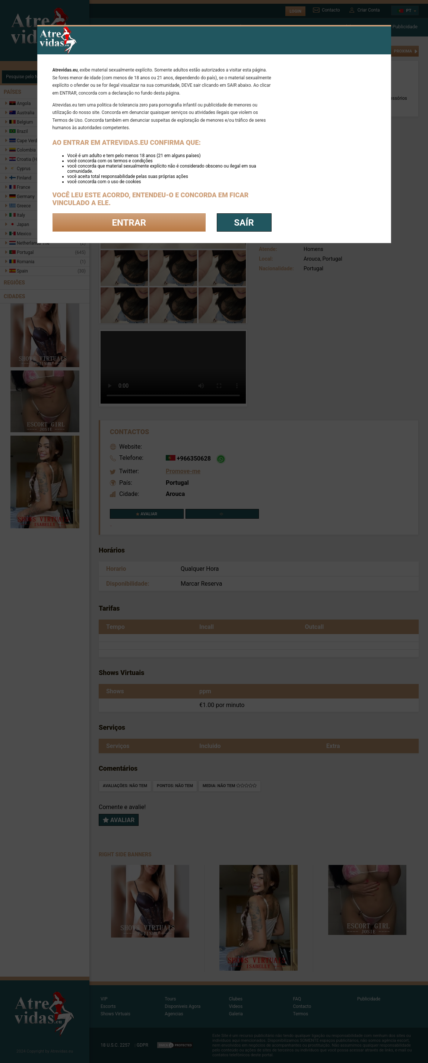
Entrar (129, 222)
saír (244, 222)
